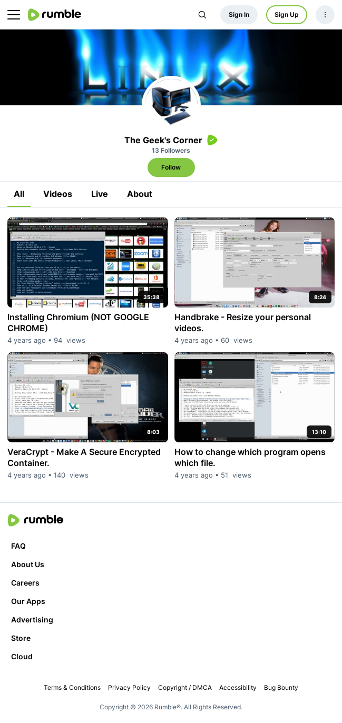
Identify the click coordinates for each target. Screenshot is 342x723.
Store (21, 637)
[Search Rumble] (202, 14)
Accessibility (238, 687)
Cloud (22, 656)
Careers (25, 582)
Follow (171, 167)
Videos (57, 194)
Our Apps (28, 601)
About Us (27, 564)
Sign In (239, 14)
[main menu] (13, 14)
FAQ (18, 545)
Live (99, 194)
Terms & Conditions (72, 687)
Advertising (32, 619)
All (19, 194)
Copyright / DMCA (185, 687)
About (139, 194)
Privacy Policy (129, 687)
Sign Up (287, 14)
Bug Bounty (281, 687)
